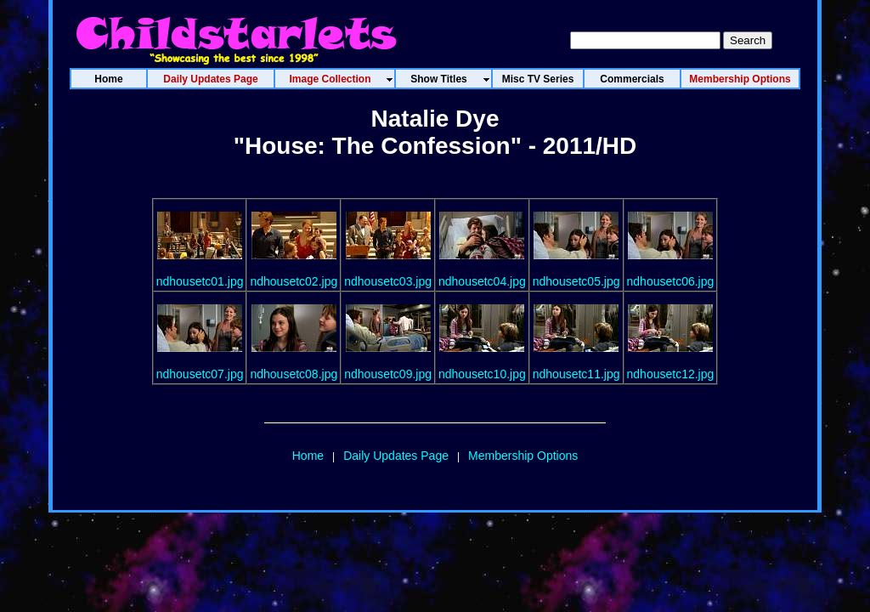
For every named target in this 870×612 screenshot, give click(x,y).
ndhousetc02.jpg (293, 281)
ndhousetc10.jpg (482, 374)
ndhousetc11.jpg (576, 374)
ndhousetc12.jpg (671, 374)
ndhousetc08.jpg (293, 374)
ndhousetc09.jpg (388, 374)
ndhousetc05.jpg (576, 281)
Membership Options (523, 455)
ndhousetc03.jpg (388, 281)
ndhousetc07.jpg (200, 374)
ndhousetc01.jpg (200, 281)
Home (308, 455)
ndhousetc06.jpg (671, 281)
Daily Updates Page (396, 455)
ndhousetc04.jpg (482, 281)
